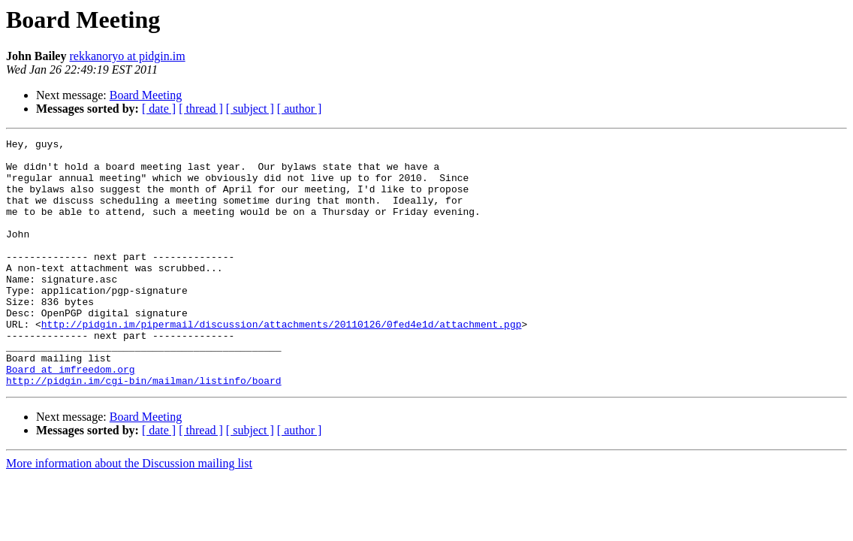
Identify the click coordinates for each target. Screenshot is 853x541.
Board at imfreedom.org (70, 416)
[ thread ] (201, 108)
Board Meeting (146, 95)
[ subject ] (250, 108)
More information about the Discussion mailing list (129, 512)
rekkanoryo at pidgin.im (127, 56)
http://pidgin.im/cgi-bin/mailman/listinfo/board (144, 430)
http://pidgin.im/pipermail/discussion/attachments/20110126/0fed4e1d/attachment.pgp (281, 362)
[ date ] (159, 108)
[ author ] (299, 108)
